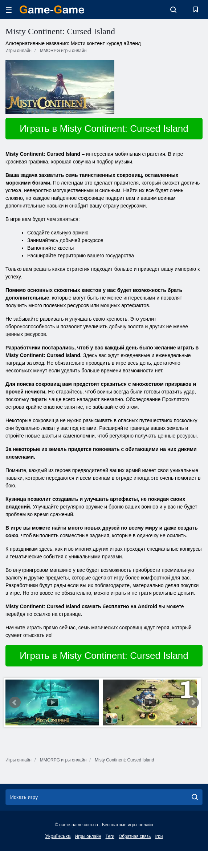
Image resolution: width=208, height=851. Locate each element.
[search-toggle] (173, 9)
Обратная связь (135, 836)
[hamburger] (8, 9)
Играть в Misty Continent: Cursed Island (104, 128)
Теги (110, 836)
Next (193, 702)
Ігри (159, 836)
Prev (15, 702)
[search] (195, 797)
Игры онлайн (88, 836)
